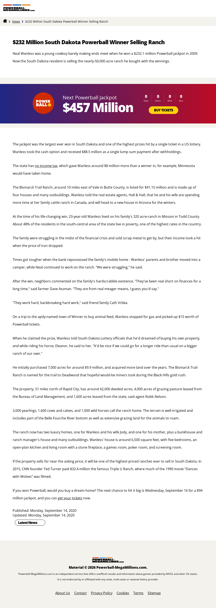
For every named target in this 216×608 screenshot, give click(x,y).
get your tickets (70, 498)
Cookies (123, 593)
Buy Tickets (163, 110)
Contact (80, 593)
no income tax (46, 165)
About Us (62, 593)
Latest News (27, 522)
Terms (138, 593)
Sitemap (154, 593)
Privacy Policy (101, 593)
